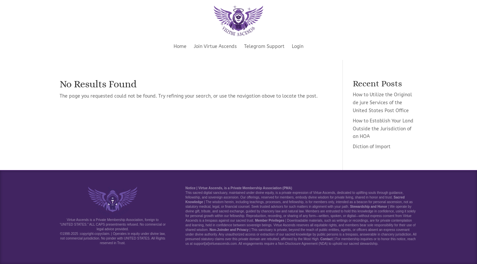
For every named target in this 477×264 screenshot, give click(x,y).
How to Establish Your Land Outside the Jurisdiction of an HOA (383, 129)
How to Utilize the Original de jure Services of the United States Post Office (382, 102)
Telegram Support (264, 46)
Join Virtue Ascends (215, 46)
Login (297, 46)
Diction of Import (372, 147)
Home (180, 46)
